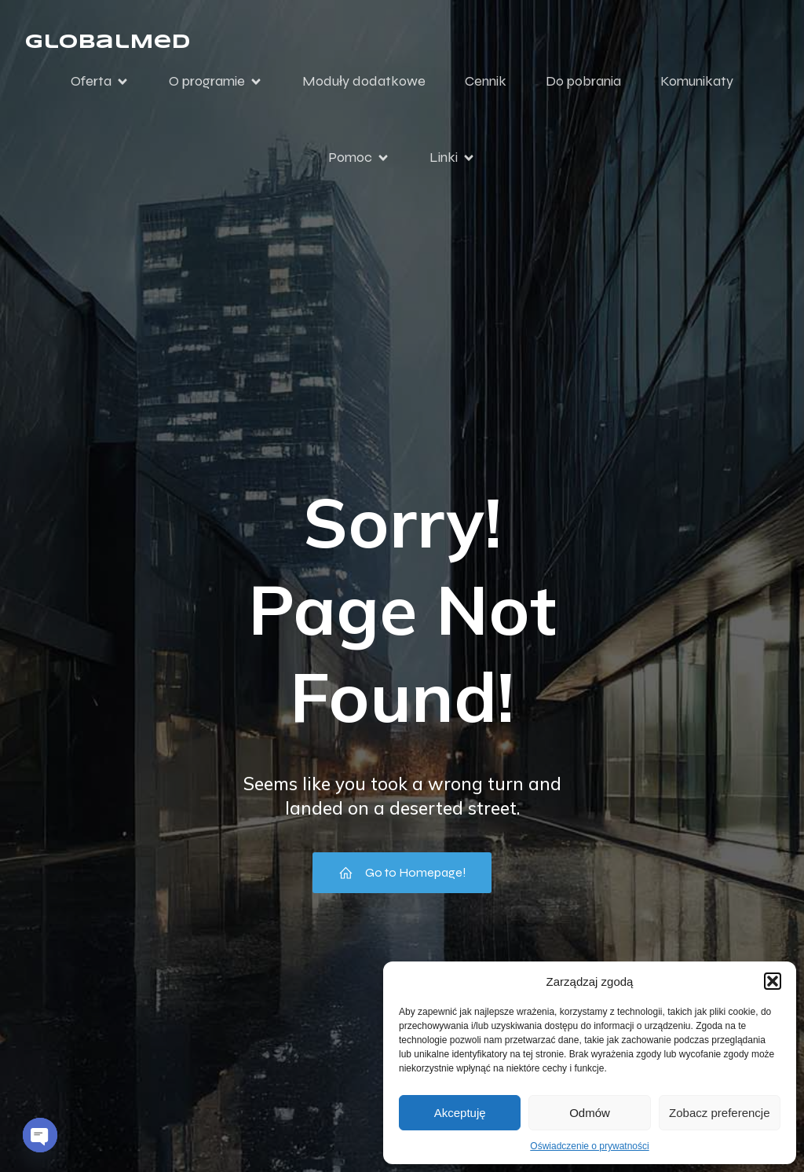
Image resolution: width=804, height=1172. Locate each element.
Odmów (589, 1112)
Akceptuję (460, 1112)
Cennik (485, 81)
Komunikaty (696, 81)
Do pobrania (583, 81)
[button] (772, 981)
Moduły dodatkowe (364, 81)
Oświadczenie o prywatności (589, 1146)
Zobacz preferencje (719, 1112)
